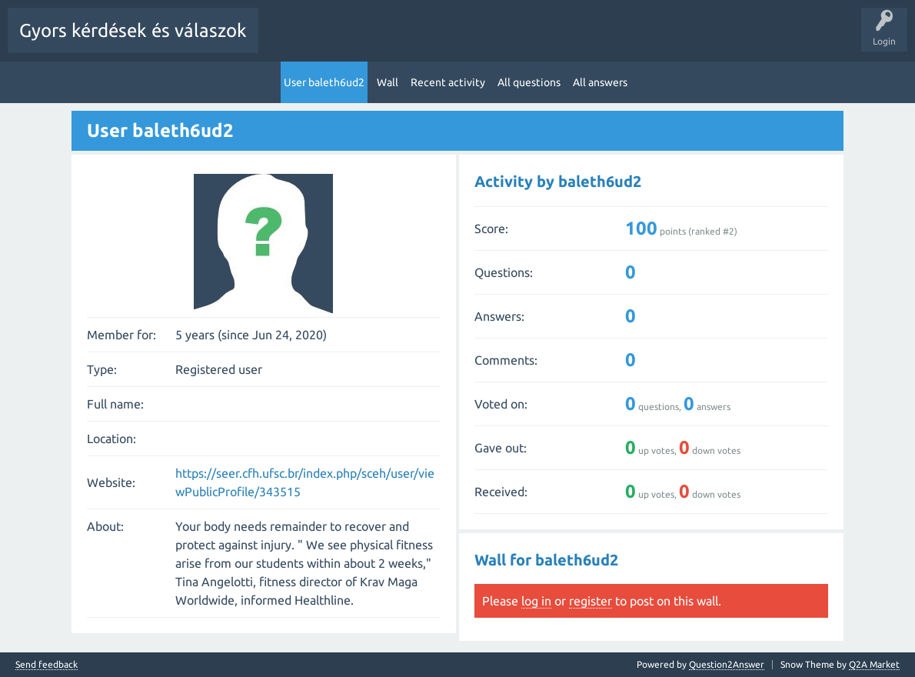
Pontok (764, 41)
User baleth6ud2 (324, 81)
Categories (580, 41)
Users (635, 41)
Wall (387, 81)
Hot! (407, 41)
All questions (529, 81)
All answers (600, 81)
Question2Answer (726, 664)
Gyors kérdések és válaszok (133, 30)
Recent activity (448, 81)
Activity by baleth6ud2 (557, 180)
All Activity (293, 41)
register (590, 600)
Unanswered (466, 41)
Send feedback (46, 664)
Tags (525, 41)
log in (536, 600)
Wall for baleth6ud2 (546, 559)
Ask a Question (700, 41)
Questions (354, 41)
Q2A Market (874, 664)
